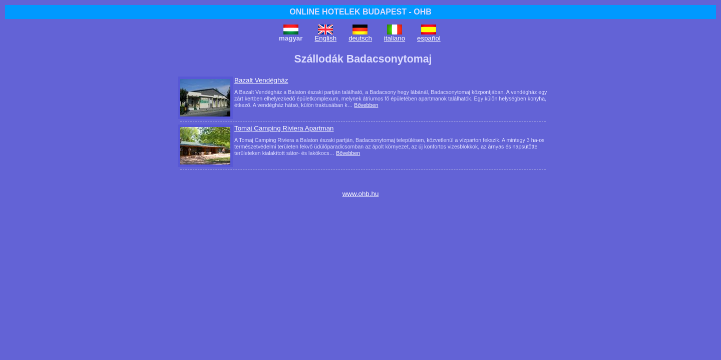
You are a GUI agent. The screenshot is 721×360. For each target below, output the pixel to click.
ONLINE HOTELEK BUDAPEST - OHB (360, 12)
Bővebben (366, 105)
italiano (394, 38)
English (325, 38)
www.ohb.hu (360, 194)
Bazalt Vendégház (261, 80)
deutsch (360, 38)
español (429, 38)
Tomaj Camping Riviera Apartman (284, 128)
